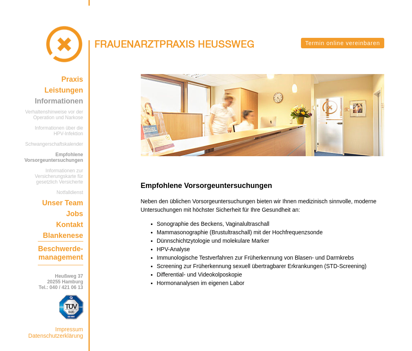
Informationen (59, 101)
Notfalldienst (69, 192)
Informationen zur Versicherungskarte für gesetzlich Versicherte (59, 176)
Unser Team (62, 203)
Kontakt (69, 225)
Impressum (69, 329)
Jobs (74, 214)
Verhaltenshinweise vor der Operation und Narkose (54, 114)
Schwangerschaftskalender (54, 144)
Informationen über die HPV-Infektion (59, 130)
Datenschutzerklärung (55, 335)
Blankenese (63, 235)
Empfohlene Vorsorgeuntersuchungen (54, 157)
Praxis (72, 79)
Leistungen (63, 90)
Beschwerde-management (60, 253)
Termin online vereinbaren (342, 43)
